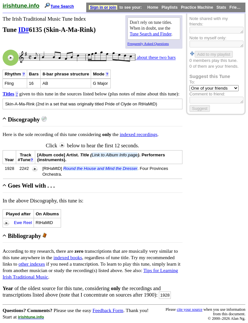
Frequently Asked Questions (148, 43)
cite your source (189, 309)
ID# (23, 29)
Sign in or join (103, 7)
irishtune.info (21, 6)
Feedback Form (107, 310)
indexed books (67, 257)
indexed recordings (139, 134)
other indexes (31, 264)
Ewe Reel (23, 222)
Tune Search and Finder (150, 34)
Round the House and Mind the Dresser (100, 168)
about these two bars (156, 57)
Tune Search (62, 6)
